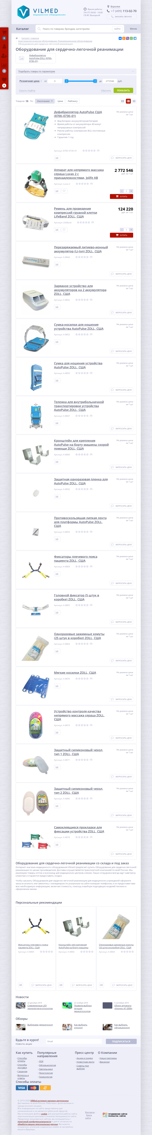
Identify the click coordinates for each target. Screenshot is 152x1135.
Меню (133, 28)
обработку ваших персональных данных (38, 1124)
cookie (44, 1113)
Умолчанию (43, 101)
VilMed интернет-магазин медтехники (49, 1100)
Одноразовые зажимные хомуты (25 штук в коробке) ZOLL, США (116, 946)
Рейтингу (73, 101)
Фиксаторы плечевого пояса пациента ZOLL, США (33, 946)
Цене (60, 101)
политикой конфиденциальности (34, 1121)
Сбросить (106, 90)
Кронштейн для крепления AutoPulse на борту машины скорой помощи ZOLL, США (73, 947)
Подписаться (121, 1041)
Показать (123, 90)
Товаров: (20, 101)
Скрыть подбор (27, 90)
